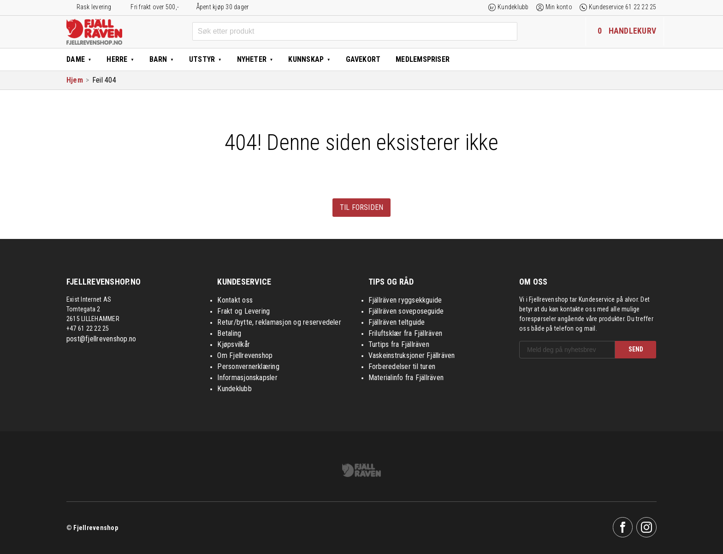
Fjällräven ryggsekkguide (405, 300)
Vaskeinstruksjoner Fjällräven (411, 355)
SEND (635, 349)
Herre (117, 59)
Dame (75, 59)
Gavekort (363, 59)
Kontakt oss (235, 300)
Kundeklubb (513, 7)
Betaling (229, 333)
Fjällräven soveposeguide (406, 311)
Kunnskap (306, 59)
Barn (158, 59)
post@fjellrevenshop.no (101, 338)
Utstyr (202, 59)
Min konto (558, 7)
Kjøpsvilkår (233, 344)
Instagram (646, 527)
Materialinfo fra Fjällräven (406, 377)
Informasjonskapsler (247, 377)
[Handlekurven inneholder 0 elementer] (625, 31)
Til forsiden (362, 207)
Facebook (623, 527)
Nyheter (252, 59)
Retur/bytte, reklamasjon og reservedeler (279, 322)
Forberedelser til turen (402, 366)
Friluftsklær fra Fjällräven (405, 333)
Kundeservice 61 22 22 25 (623, 7)
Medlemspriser (423, 59)
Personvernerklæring (248, 366)
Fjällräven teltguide (396, 322)
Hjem (74, 80)
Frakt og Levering (243, 311)
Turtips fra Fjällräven (398, 344)
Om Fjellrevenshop (245, 355)
